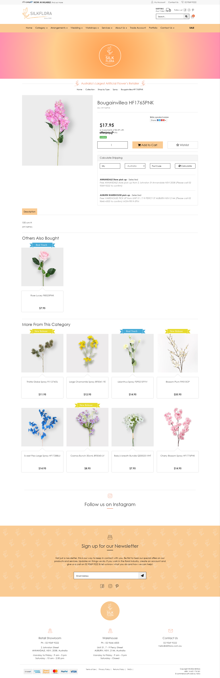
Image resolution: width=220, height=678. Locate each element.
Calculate (185, 166)
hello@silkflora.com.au (170, 646)
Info (115, 132)
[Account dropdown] (158, 2)
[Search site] (186, 16)
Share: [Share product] (158, 120)
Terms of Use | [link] (91, 669)
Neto (198, 674)
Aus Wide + (163, 9)
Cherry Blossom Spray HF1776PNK (177, 455)
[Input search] (169, 16)
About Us (121, 27)
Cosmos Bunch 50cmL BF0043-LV (87, 455)
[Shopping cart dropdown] (192, 17)
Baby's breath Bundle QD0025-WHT (132, 455)
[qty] (110, 166)
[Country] (135, 166)
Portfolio (153, 27)
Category (41, 27)
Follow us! (178, 10)
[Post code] (160, 166)
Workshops (92, 27)
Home (29, 27)
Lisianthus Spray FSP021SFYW (132, 381)
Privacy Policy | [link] (105, 669)
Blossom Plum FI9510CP (178, 381)
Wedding (77, 27)
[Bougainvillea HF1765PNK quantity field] (112, 145)
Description (29, 211)
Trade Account (138, 27)
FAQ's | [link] (130, 669)
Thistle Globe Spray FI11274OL (42, 381)
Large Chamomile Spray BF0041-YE (87, 381)
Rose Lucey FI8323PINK (42, 295)
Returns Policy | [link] (119, 669)
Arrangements (59, 27)
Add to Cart (147, 145)
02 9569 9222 (188, 1)
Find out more (57, 2)
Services (107, 27)
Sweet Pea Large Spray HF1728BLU (42, 455)
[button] (183, 145)
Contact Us (173, 2)
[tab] (29, 211)
